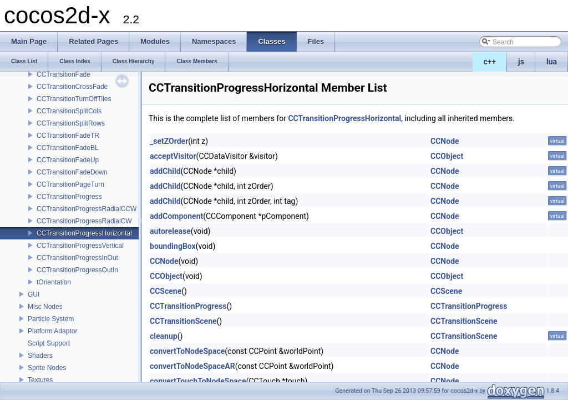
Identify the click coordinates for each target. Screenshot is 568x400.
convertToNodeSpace (187, 351)
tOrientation (54, 282)
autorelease (170, 231)
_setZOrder (169, 141)
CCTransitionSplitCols (69, 111)
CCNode (444, 141)
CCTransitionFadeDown (72, 172)
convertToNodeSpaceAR (192, 366)
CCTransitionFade (63, 74)
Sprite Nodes (47, 368)
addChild (165, 171)
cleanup (164, 336)
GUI (33, 294)
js (521, 61)
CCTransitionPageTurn (70, 184)
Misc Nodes (45, 307)
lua (551, 61)
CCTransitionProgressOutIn (77, 270)
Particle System (51, 319)
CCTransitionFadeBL (68, 148)
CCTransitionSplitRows (71, 123)
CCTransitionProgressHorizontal (84, 233)
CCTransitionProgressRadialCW (84, 221)
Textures (40, 380)
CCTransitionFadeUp (68, 160)
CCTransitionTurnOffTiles (74, 99)
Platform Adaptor (52, 331)
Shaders (40, 355)
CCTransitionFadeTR (68, 135)
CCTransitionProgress (69, 197)
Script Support (49, 343)
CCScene (165, 291)
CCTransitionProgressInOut (77, 258)
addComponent (176, 216)
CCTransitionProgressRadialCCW (86, 209)
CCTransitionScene (183, 321)
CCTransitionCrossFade (72, 87)
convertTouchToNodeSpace (198, 381)
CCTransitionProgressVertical (80, 245)
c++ (490, 61)
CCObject (446, 156)
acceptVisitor (173, 156)
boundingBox (173, 246)
